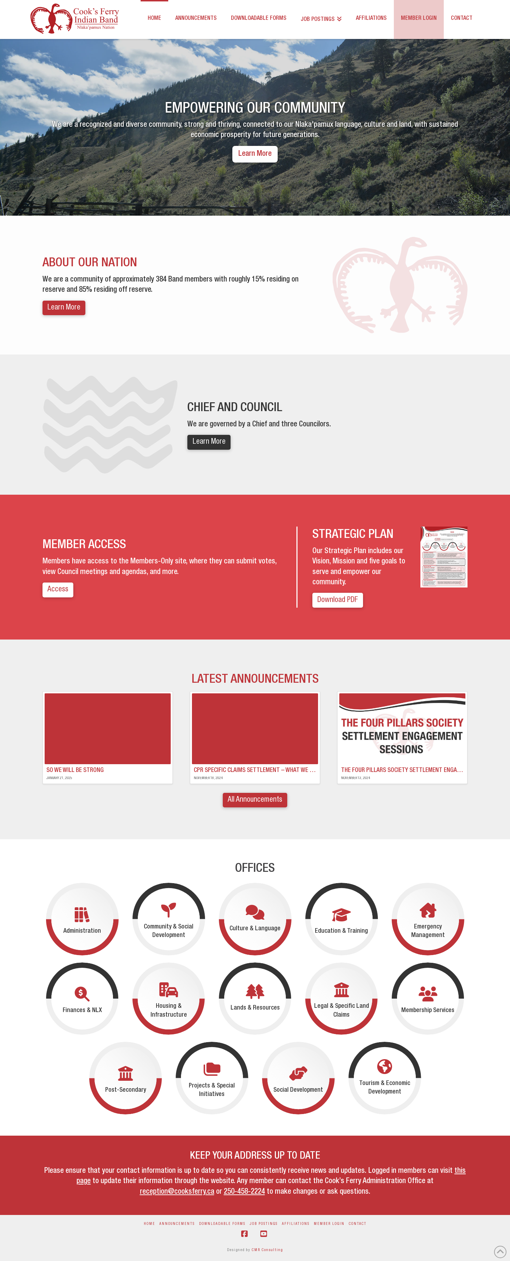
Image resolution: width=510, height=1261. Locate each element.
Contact (358, 1224)
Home (149, 1224)
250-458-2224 (244, 1192)
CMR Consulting (267, 1250)
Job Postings (264, 1224)
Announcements (177, 1224)
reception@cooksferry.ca (177, 1192)
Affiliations (296, 1224)
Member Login (329, 1224)
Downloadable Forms (222, 1224)
